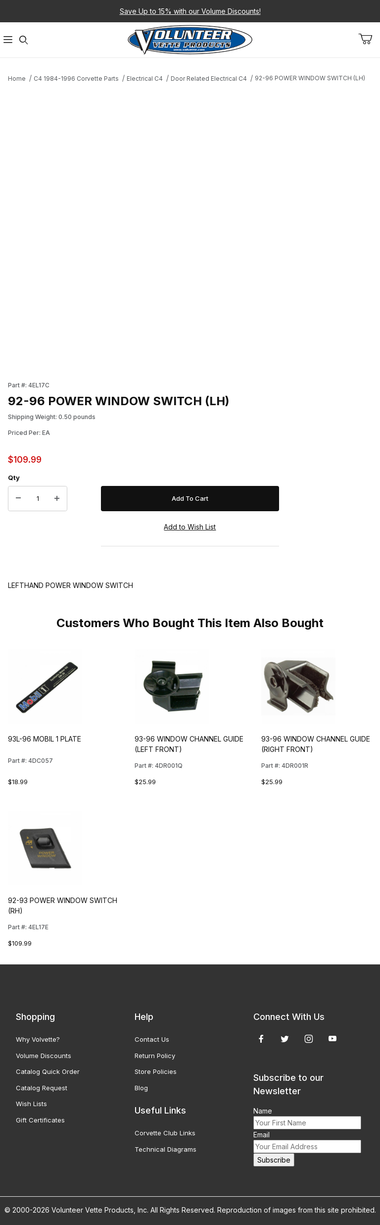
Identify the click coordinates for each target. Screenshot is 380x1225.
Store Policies (156, 1071)
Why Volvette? (38, 1039)
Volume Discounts (43, 1056)
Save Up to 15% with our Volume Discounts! (190, 11)
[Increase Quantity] (57, 498)
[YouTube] (332, 1039)
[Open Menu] (8, 39)
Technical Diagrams (165, 1149)
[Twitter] (285, 1039)
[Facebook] (261, 1039)
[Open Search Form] (24, 39)
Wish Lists (31, 1104)
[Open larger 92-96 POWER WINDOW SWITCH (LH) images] (143, 226)
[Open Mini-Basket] (369, 39)
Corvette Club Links (165, 1133)
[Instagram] (308, 1039)
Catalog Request (41, 1088)
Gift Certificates (40, 1120)
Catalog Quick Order (48, 1071)
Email (261, 1134)
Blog (141, 1088)
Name (262, 1111)
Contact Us (152, 1039)
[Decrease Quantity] (18, 498)
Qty (14, 477)
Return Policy (155, 1056)
